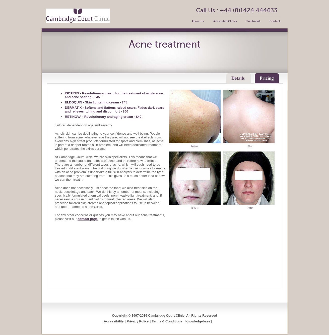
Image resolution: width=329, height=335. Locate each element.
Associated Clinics (225, 21)
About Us (198, 21)
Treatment (253, 21)
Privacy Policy (138, 321)
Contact (275, 21)
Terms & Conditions (167, 321)
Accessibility (114, 321)
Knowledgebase (197, 321)
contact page (88, 219)
